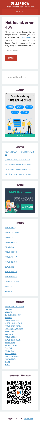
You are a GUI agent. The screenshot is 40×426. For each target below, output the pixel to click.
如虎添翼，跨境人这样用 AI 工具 (17, 160)
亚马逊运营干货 (11, 272)
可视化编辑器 (10, 359)
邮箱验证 (8, 312)
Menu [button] (21, 12)
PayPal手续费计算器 (13, 315)
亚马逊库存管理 (11, 242)
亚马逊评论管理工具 (13, 340)
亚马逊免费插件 (11, 337)
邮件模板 (8, 291)
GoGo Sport (10, 351)
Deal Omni (9, 332)
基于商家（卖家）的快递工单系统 (18, 174)
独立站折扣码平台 (12, 357)
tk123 (7, 365)
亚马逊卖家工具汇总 (13, 326)
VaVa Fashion (11, 354)
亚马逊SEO (9, 237)
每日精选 (8, 286)
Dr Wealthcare (11, 345)
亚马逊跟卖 (9, 267)
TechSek (8, 348)
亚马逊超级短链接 (12, 321)
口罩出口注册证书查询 (13, 323)
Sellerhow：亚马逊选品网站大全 (18, 169)
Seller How (20, 3)
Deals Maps (10, 343)
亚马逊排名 (9, 247)
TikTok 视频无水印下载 (14, 329)
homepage (26, 38)
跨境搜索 (8, 318)
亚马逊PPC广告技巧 (12, 233)
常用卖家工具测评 (12, 282)
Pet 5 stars (9, 334)
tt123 (7, 362)
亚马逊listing (10, 228)
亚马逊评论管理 (11, 262)
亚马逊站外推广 (11, 257)
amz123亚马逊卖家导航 (14, 307)
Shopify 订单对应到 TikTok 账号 (18, 165)
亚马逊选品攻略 (11, 277)
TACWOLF (9, 309)
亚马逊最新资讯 (11, 252)
